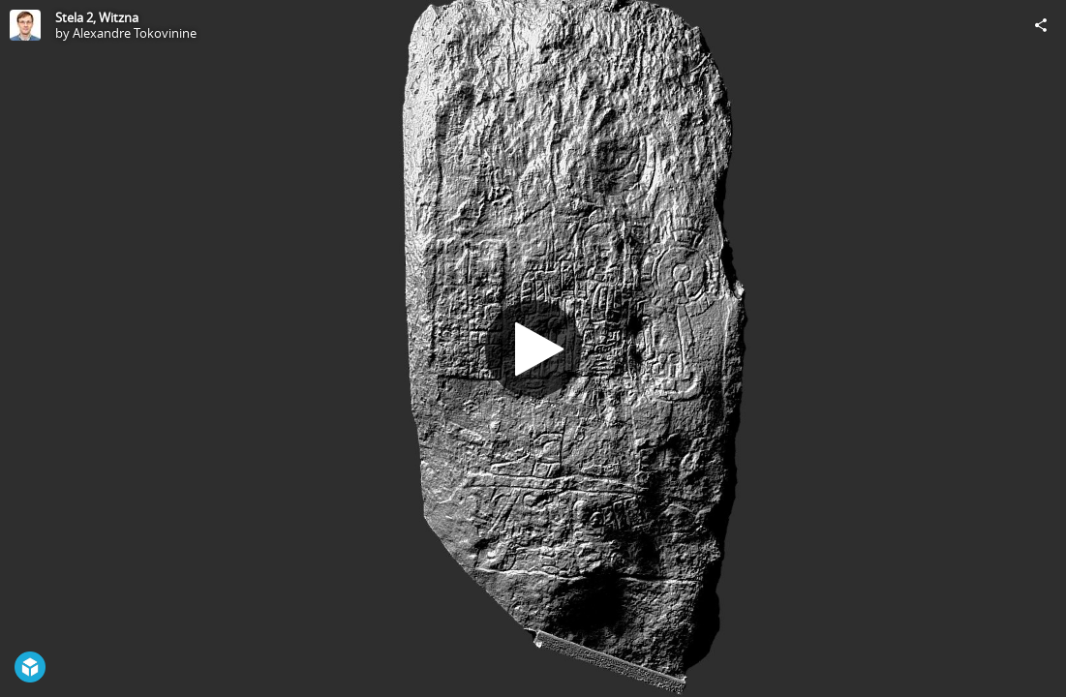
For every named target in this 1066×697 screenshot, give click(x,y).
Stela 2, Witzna (96, 17)
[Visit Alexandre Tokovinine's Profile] (25, 25)
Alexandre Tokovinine (135, 33)
